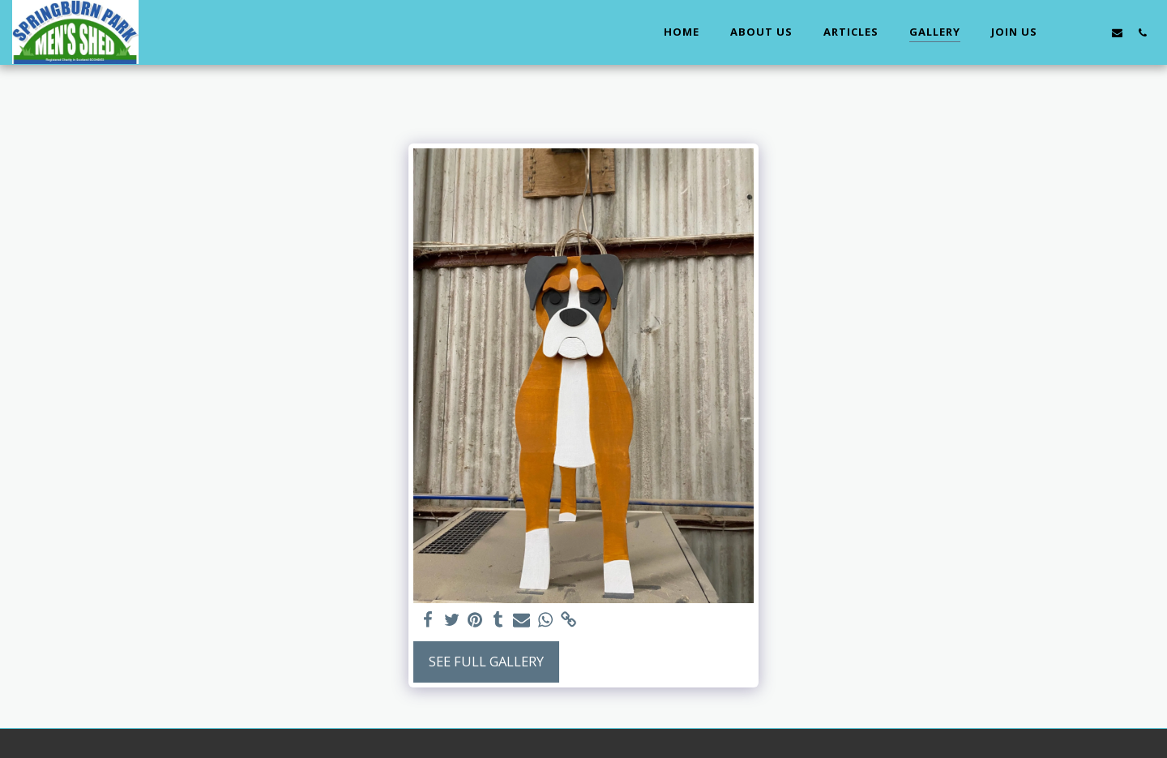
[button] (1067, 32)
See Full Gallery (486, 661)
